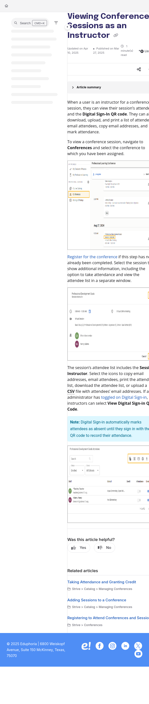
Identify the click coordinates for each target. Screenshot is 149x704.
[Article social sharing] (139, 69)
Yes (78, 547)
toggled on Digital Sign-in (124, 397)
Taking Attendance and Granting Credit (101, 582)
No (104, 547)
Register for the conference (92, 256)
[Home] (6, 6)
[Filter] (56, 23)
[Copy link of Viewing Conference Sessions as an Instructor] (116, 36)
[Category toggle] (67, 27)
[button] (30, 23)
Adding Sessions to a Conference (96, 600)
